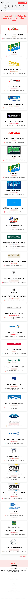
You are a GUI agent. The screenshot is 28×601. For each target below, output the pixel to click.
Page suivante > (23, 556)
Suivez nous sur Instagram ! (14, 568)
